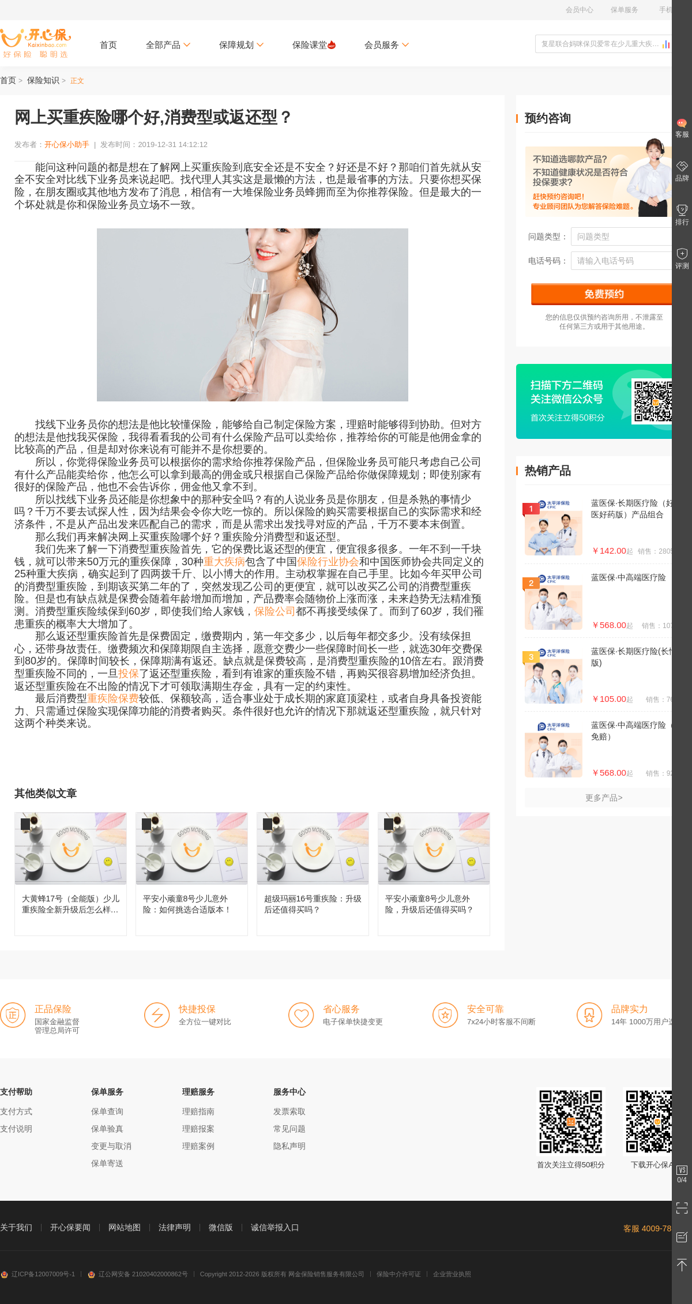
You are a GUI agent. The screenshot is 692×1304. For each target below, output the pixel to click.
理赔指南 (198, 1111)
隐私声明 (289, 1146)
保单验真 (107, 1128)
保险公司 (275, 611)
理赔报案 (198, 1128)
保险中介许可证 (399, 1274)
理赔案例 (198, 1146)
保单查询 (107, 1111)
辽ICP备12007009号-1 (37, 1274)
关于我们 (16, 1227)
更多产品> (603, 797)
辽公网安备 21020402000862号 (137, 1274)
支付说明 (16, 1128)
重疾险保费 (113, 698)
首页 (108, 45)
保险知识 (43, 80)
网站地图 (124, 1227)
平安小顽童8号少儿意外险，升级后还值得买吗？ (434, 874)
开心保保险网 (35, 43)
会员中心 (579, 10)
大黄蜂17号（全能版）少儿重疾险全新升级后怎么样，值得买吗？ (70, 874)
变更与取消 (111, 1146)
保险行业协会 (328, 562)
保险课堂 (314, 45)
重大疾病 (224, 562)
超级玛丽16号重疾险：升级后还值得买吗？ (312, 874)
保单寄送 (107, 1163)
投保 (128, 673)
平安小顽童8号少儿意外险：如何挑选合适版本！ (191, 874)
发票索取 (289, 1111)
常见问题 (289, 1128)
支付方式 (16, 1111)
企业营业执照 (452, 1274)
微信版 (221, 1227)
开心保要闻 (70, 1227)
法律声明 (175, 1227)
